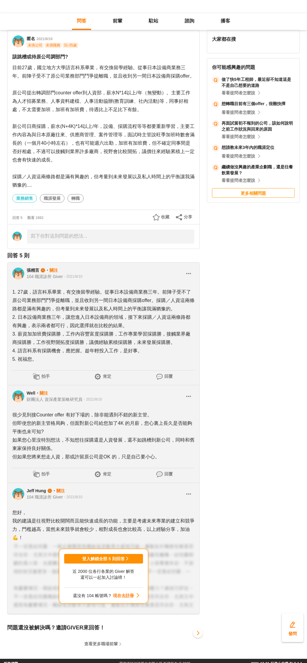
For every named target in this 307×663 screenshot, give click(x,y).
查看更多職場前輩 (101, 643)
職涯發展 (52, 198)
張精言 (33, 270)
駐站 (153, 20)
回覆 (168, 376)
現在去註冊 (123, 595)
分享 (188, 217)
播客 (225, 20)
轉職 (75, 198)
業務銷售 (24, 198)
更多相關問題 (253, 193)
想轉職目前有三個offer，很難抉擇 (253, 103)
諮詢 (189, 20)
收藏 (165, 217)
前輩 (117, 20)
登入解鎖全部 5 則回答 (103, 558)
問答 (81, 20)
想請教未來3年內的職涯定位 (248, 147)
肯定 (107, 376)
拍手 (45, 376)
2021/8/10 (44, 39)
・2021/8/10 (72, 276)
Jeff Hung (36, 490)
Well (31, 393)
